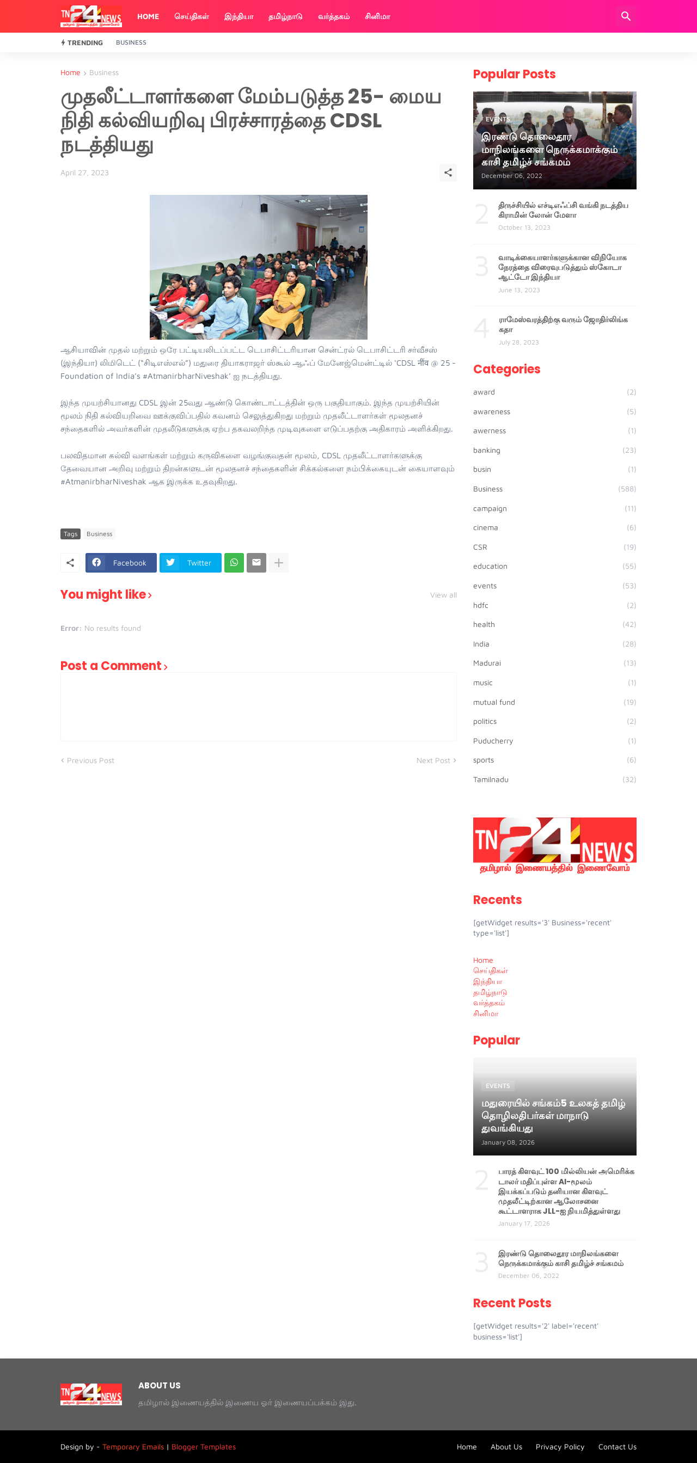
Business (131, 42)
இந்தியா (238, 16)
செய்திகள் (191, 16)
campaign (555, 508)
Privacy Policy (560, 1446)
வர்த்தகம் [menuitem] (489, 1002)
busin (555, 469)
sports (555, 759)
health (555, 624)
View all (443, 595)
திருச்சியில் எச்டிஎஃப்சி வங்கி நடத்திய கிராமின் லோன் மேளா (563, 210)
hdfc (555, 605)
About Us (506, 1446)
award (555, 391)
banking (555, 450)
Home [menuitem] (483, 959)
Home (148, 16)
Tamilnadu (555, 779)
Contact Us (617, 1446)
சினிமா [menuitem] (485, 1013)
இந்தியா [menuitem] (487, 981)
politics (555, 721)
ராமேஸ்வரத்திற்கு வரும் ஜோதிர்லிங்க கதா (563, 324)
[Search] (626, 16)
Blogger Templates (204, 1446)
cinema (555, 527)
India (555, 643)
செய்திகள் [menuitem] (490, 970)
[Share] (448, 172)
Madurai (555, 662)
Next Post (433, 760)
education (555, 566)
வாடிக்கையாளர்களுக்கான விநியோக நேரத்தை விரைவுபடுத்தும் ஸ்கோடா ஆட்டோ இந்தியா (562, 267)
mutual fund (555, 702)
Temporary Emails (133, 1446)
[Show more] (279, 563)
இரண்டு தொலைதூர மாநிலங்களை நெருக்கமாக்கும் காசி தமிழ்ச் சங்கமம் (560, 1258)
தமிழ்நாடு (285, 16)
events (555, 585)
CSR (555, 547)
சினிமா (377, 16)
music (555, 682)
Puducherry (555, 740)
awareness (555, 411)
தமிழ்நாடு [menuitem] (490, 992)
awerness (555, 430)
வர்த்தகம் (334, 16)
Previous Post (90, 760)
